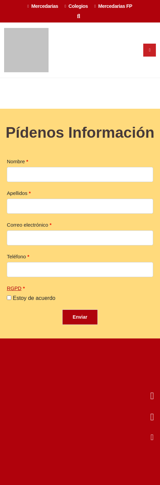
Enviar (80, 317)
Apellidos (17, 193)
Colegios (76, 6)
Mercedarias (42, 6)
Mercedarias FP (113, 6)
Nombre (16, 161)
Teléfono (16, 256)
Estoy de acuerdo (34, 298)
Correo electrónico (27, 225)
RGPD (14, 288)
